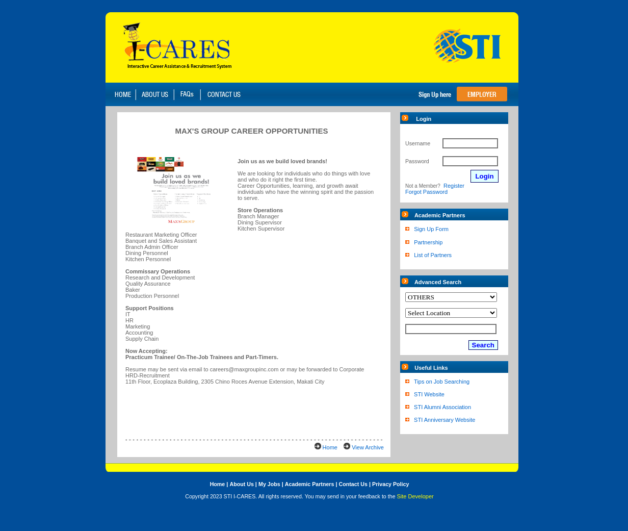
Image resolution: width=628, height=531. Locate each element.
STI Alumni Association (442, 407)
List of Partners (433, 255)
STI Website (429, 394)
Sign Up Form (431, 229)
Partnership (428, 242)
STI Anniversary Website (444, 420)
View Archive (368, 447)
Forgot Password (426, 192)
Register (453, 186)
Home (330, 447)
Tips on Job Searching (441, 381)
